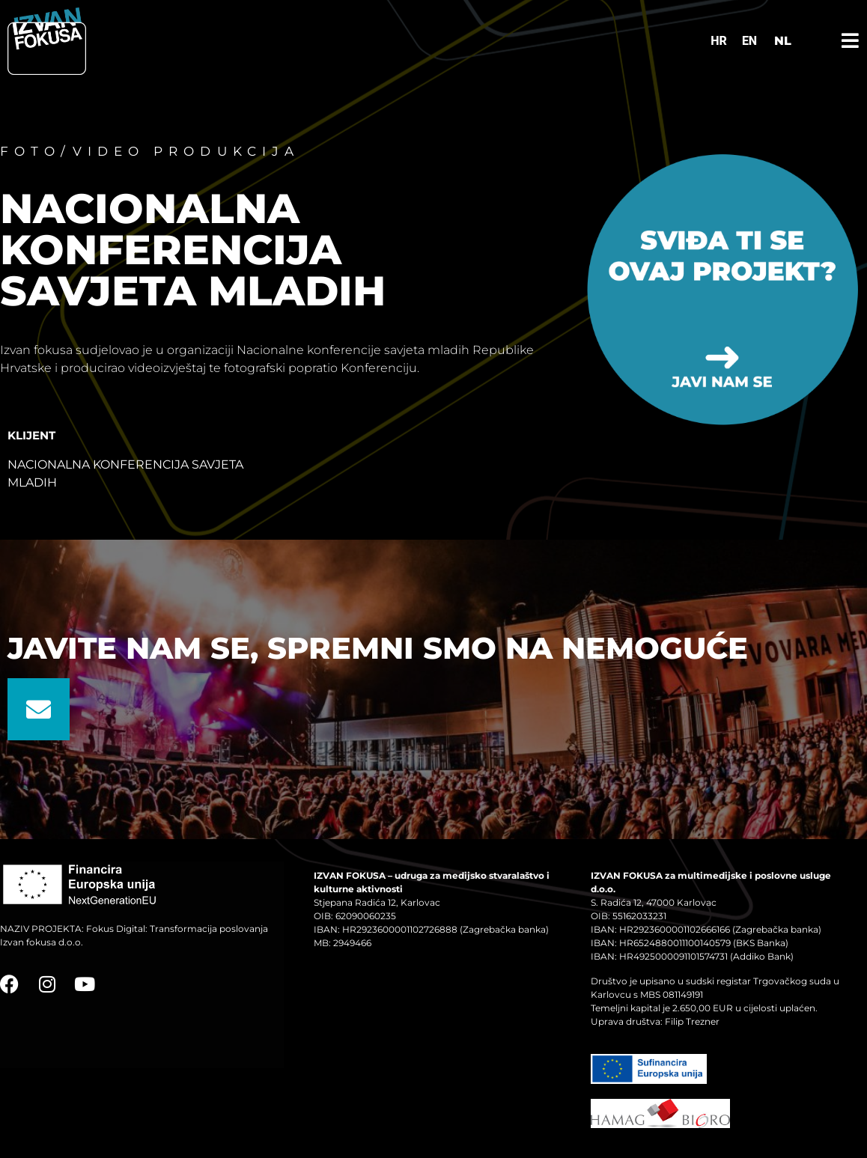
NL (782, 41)
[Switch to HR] (718, 41)
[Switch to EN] (749, 41)
